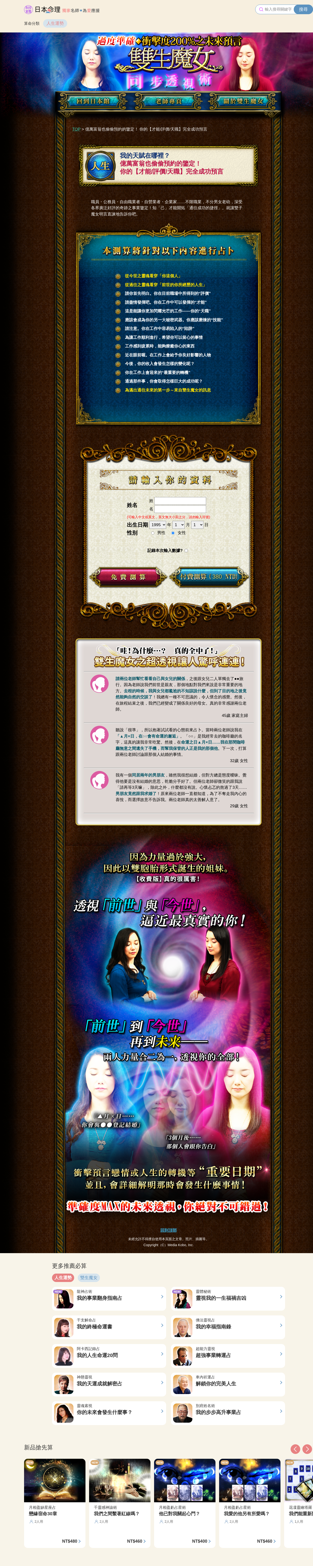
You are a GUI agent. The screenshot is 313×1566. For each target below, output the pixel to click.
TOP (76, 129)
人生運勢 (55, 23)
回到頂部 (168, 1230)
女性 (182, 532)
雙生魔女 (89, 1277)
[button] (295, 1449)
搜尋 (303, 9)
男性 (161, 532)
